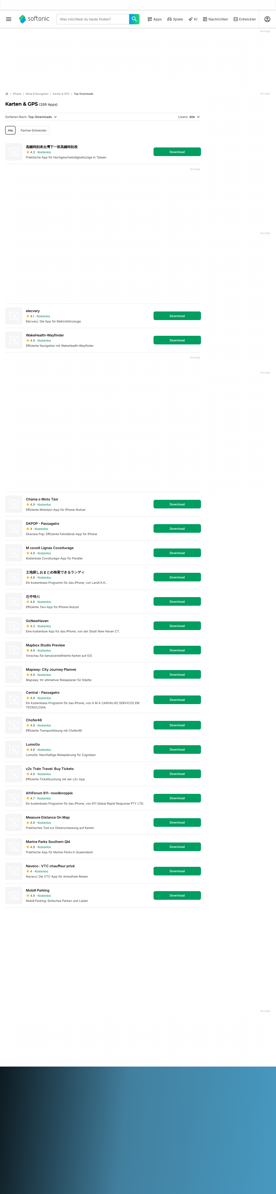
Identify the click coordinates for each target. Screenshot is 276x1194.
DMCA (145, 1010)
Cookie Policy (150, 1034)
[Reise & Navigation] (37, 94)
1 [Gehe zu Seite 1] (10, 918)
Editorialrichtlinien (17, 1038)
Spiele (175, 19)
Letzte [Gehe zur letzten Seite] (191, 918)
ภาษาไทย (11, 1073)
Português (161, 1067)
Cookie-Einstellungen (155, 1040)
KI (192, 19)
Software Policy (84, 1031)
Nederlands (134, 1067)
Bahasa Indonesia (78, 1067)
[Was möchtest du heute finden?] (134, 19)
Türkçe (24, 1073)
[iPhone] (17, 94)
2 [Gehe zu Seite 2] (23, 918)
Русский (176, 1067)
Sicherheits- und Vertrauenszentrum (18, 1018)
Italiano (97, 1067)
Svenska (190, 1067)
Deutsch (20, 1067)
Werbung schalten (86, 1037)
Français (58, 1067)
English (33, 1067)
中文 (50, 1073)
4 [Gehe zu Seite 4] (49, 918)
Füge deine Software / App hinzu (24, 1046)
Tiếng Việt (38, 1073)
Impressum (148, 1016)
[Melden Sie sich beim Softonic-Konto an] (267, 19)
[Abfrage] (92, 19)
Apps (154, 19)
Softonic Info (14, 1010)
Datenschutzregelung (156, 1028)
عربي (8, 1067)
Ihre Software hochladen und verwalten (93, 1023)
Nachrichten (215, 19)
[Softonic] (34, 19)
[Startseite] (7, 94)
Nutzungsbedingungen (157, 1022)
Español (44, 1067)
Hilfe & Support (16, 1026)
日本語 (108, 1067)
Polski (148, 1067)
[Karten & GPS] (61, 94)
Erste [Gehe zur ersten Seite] (170, 918)
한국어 (119, 1067)
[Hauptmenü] (8, 19)
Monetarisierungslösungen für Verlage (91, 1013)
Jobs (8, 1032)
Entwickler (244, 19)
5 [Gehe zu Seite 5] (62, 918)
